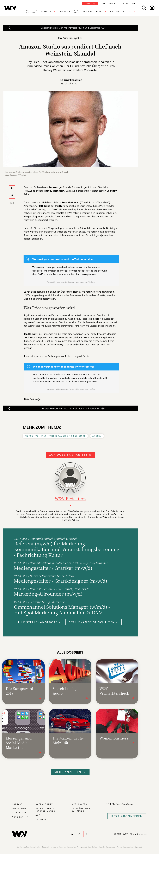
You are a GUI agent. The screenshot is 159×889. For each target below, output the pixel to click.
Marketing (47, 11)
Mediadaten (79, 804)
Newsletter (129, 4)
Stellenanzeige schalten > (93, 622)
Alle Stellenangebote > (39, 622)
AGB (38, 815)
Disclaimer (19, 812)
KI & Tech (76, 11)
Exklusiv (128, 11)
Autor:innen (20, 817)
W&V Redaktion (73, 80)
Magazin (114, 11)
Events (100, 11)
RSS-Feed (41, 819)
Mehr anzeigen (70, 772)
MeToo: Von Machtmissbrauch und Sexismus (55, 436)
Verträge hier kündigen (81, 809)
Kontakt (17, 804)
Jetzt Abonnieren (127, 816)
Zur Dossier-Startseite (70, 454)
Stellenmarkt (109, 4)
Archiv (97, 436)
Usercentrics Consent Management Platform (76, 282)
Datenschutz (44, 804)
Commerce (64, 11)
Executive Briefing (31, 11)
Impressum (19, 808)
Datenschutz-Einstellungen (45, 809)
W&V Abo (90, 4)
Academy (87, 11)
